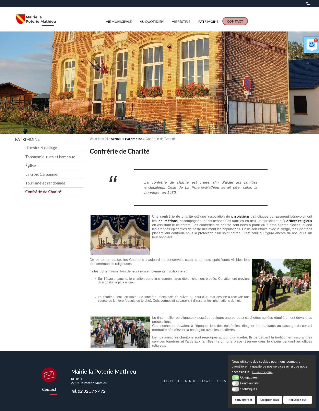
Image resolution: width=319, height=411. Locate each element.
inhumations (168, 221)
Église (30, 165)
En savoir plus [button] (262, 372)
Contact (235, 21)
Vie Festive (181, 21)
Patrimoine (208, 21)
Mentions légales (199, 381)
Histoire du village (41, 147)
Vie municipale (119, 21)
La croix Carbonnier (42, 174)
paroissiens (240, 216)
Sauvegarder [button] (243, 399)
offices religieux (299, 221)
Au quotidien (152, 21)
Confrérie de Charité (43, 191)
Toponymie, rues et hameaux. (50, 156)
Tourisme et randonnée (45, 183)
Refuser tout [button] (297, 399)
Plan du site (172, 381)
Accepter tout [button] (269, 399)
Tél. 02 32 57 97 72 (88, 391)
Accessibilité (227, 381)
